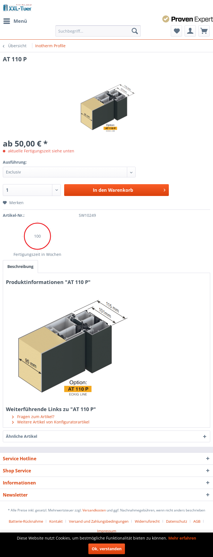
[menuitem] (15, 21)
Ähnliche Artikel (21, 436)
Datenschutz (176, 521)
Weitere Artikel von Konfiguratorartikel (50, 422)
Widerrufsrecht (147, 521)
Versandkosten (94, 510)
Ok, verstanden (107, 548)
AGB (196, 521)
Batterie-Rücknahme (26, 521)
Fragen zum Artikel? (33, 416)
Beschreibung (20, 266)
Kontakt (56, 521)
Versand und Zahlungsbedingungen (99, 521)
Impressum (106, 530)
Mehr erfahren (182, 538)
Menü (15, 20)
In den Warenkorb (129, 189)
